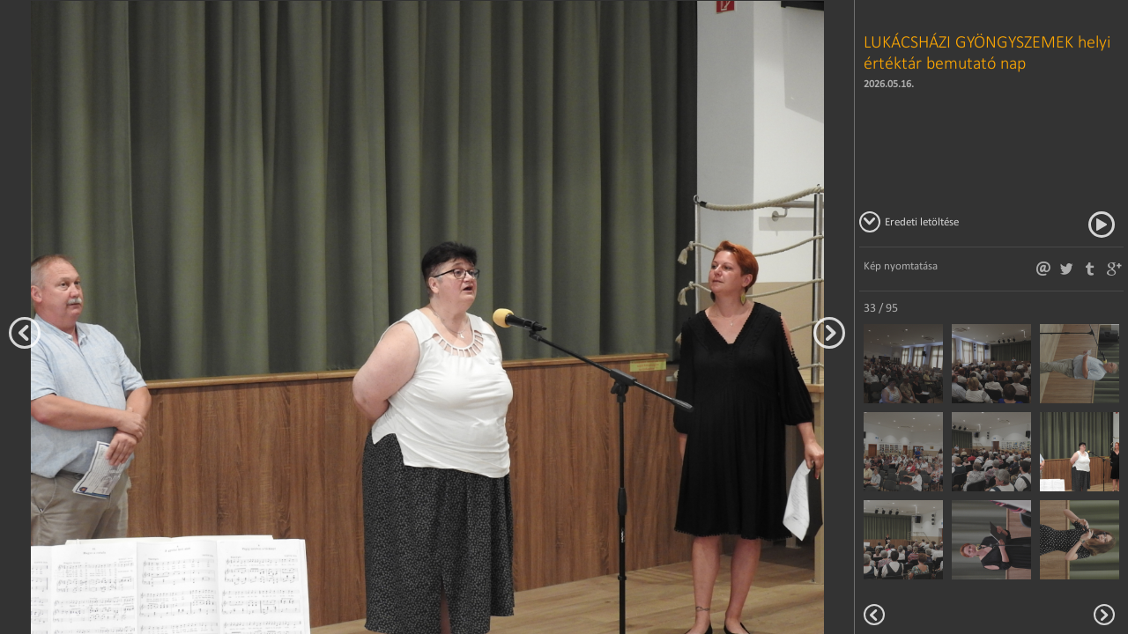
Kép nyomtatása (901, 265)
